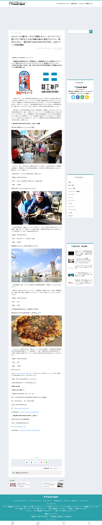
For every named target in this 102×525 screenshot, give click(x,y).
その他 (70, 213)
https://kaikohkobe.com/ (20, 426)
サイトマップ (85, 501)
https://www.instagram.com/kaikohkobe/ (30, 430)
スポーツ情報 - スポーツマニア (23, 509)
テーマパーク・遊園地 (74, 191)
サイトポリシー (48, 501)
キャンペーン (72, 201)
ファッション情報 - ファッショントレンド (71, 507)
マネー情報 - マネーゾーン (40, 509)
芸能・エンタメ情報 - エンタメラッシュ (33, 507)
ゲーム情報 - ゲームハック (52, 507)
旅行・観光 (53, 468)
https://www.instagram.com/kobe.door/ (29, 412)
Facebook (78, 99)
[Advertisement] (51, 18)
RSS (87, 99)
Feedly (82, 99)
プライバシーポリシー (36, 501)
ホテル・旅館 (72, 188)
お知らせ (70, 216)
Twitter (73, 99)
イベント (59, 468)
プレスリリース (72, 210)
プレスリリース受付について (86, 3)
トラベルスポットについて (62, 3)
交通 (69, 182)
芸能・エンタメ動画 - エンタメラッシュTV (66, 511)
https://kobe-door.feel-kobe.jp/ (25, 373)
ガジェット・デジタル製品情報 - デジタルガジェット (40, 511)
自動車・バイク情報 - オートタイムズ (78, 509)
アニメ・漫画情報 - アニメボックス (12, 507)
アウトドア (71, 194)
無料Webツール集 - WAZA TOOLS (40, 517)
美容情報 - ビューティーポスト (91, 507)
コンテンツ (71, 207)
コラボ (70, 204)
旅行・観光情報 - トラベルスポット (57, 509)
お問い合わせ (74, 3)
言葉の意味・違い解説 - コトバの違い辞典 (61, 517)
